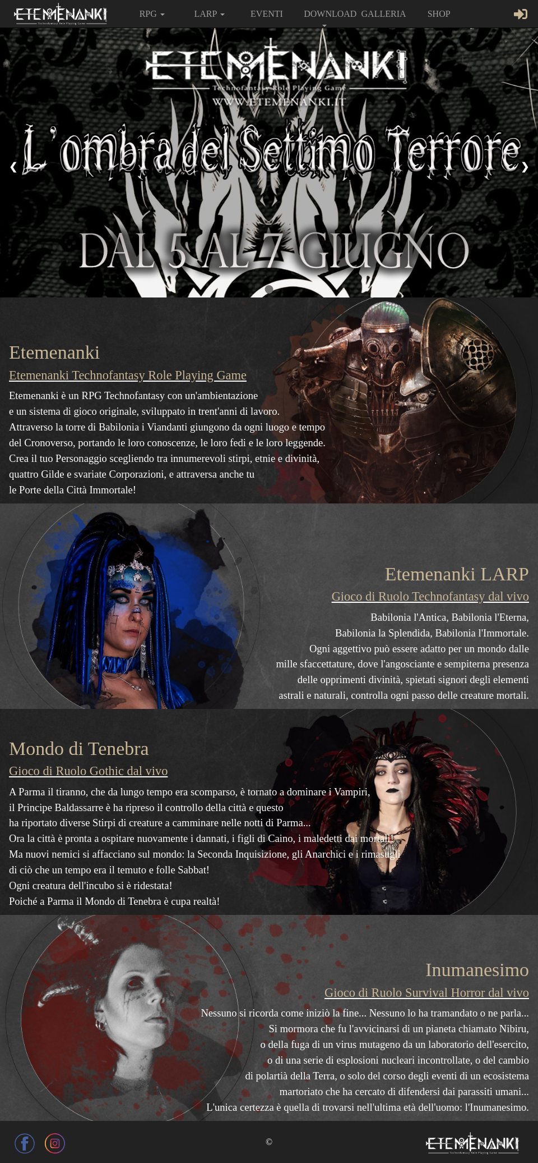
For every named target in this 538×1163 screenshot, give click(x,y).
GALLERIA (383, 14)
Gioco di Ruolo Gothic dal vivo (88, 771)
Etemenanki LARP (457, 574)
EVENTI (267, 14)
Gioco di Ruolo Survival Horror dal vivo (426, 993)
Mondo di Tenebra (79, 748)
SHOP (439, 14)
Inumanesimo (477, 969)
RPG (152, 14)
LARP (209, 14)
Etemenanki (54, 352)
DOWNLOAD (328, 18)
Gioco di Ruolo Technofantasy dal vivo (430, 596)
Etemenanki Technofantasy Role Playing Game (128, 375)
